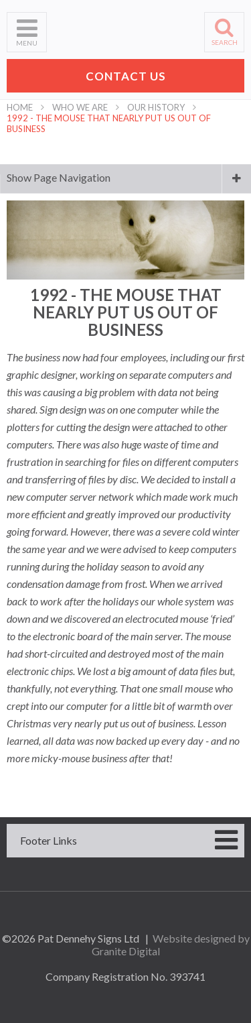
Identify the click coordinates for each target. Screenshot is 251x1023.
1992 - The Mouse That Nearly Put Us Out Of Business (109, 123)
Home (20, 107)
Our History (156, 107)
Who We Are (80, 107)
